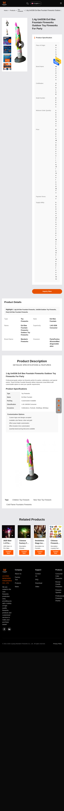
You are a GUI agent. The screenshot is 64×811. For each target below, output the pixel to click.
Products (12, 10)
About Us (18, 574)
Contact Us (38, 575)
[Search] (27, 3)
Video (37, 586)
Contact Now (8, 552)
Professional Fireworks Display (59, 598)
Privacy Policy (57, 643)
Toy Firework (20, 10)
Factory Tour (17, 578)
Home (6, 10)
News (17, 586)
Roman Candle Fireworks (58, 584)
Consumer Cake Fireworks (59, 576)
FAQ (36, 579)
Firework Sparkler (58, 591)
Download (38, 583)
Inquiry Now (47, 291)
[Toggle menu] (61, 3)
